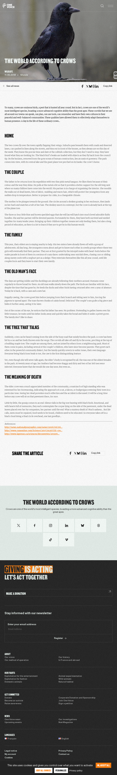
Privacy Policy (65, 751)
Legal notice (11, 751)
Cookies (9, 758)
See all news (11, 86)
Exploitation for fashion (16, 679)
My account (10, 754)
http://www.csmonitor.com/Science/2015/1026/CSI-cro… (33, 430)
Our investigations (67, 720)
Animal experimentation (70, 676)
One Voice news (12, 720)
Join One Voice (65, 701)
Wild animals (64, 679)
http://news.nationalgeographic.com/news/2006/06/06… (33, 427)
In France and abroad (69, 660)
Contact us (63, 754)
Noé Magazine (65, 722)
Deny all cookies (43, 770)
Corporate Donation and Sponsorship (76, 698)
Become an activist (14, 701)
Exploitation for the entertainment (21, 676)
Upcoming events (13, 722)
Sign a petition (65, 704)
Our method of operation (17, 660)
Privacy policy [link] (75, 770)
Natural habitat (65, 682)
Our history (64, 657)
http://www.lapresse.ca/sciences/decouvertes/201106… (32, 434)
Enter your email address (22, 624)
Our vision (10, 657)
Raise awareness (13, 704)
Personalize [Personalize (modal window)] (60, 770)
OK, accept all (103, 765)
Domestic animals (13, 682)
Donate (8, 698)
